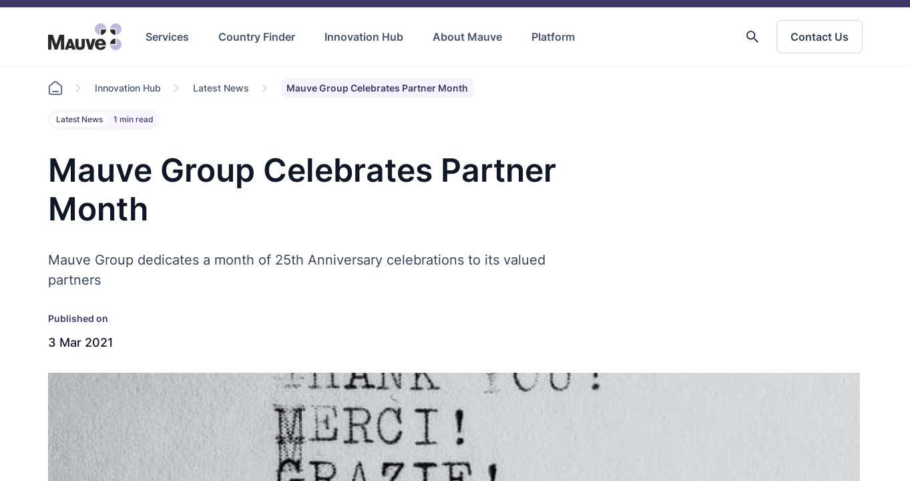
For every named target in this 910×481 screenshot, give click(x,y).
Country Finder (256, 36)
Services (167, 36)
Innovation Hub (363, 36)
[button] (752, 36)
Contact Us (819, 36)
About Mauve (467, 36)
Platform (553, 36)
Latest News (221, 88)
